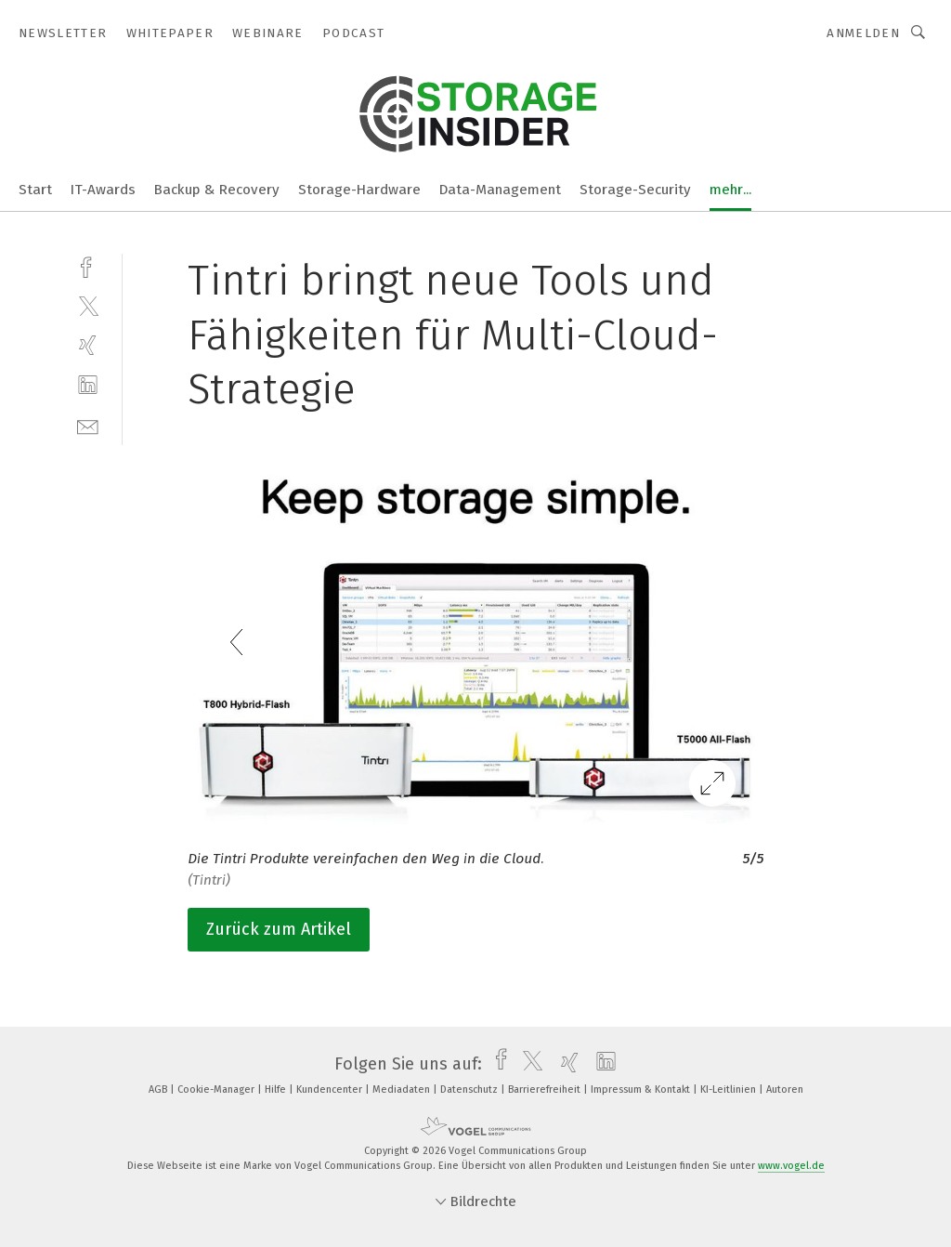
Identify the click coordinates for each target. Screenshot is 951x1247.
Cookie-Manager (217, 1089)
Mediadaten (402, 1089)
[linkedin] (87, 385)
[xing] (87, 345)
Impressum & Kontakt (642, 1089)
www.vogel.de (791, 1166)
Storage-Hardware (359, 189)
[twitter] (87, 305)
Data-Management (500, 189)
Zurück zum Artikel (278, 929)
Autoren (784, 1089)
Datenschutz (470, 1089)
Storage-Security (635, 189)
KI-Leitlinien (729, 1089)
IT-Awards (103, 189)
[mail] (87, 425)
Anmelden (863, 33)
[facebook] (87, 265)
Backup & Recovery (217, 189)
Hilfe (277, 1089)
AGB (159, 1089)
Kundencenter (330, 1089)
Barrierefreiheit (545, 1089)
